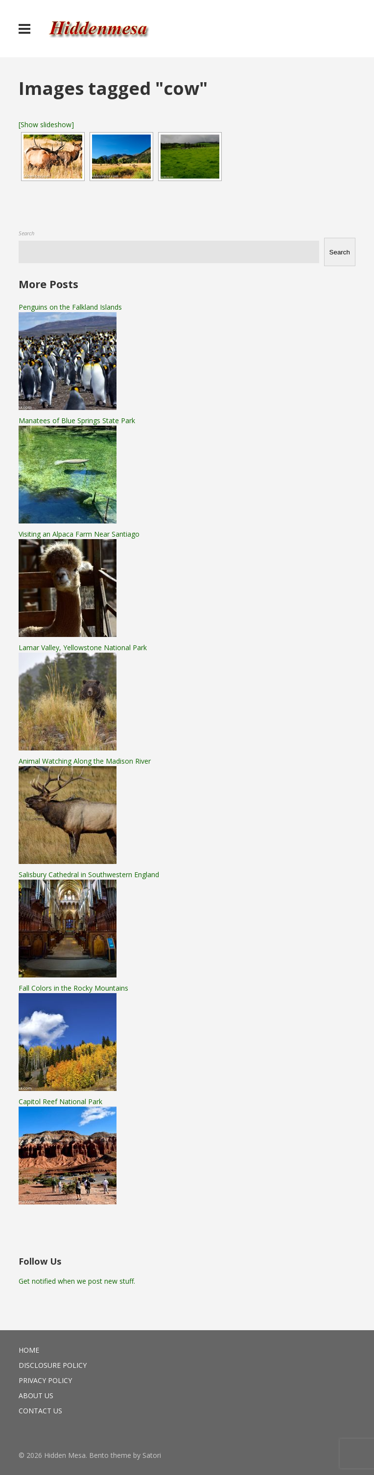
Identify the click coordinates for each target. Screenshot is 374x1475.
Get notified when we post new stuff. (77, 1281)
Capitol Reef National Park (60, 1101)
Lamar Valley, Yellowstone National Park (83, 647)
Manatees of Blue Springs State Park (77, 420)
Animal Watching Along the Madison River (85, 761)
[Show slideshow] (46, 124)
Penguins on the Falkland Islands (70, 307)
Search (26, 233)
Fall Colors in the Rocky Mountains (73, 988)
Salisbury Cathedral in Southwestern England (89, 874)
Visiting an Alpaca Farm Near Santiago (79, 534)
